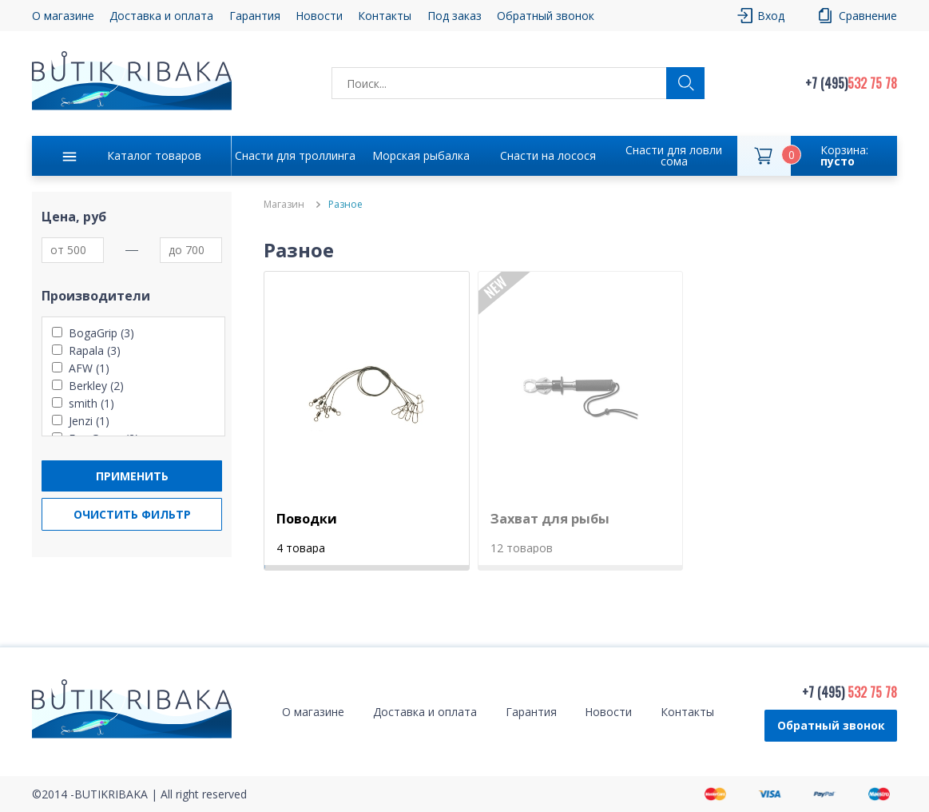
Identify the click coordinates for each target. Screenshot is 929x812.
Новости (319, 15)
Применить (132, 476)
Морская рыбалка (421, 155)
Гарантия (254, 15)
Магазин (284, 204)
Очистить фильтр (132, 514)
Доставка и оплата (161, 15)
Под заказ (454, 15)
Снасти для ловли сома (673, 155)
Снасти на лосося (548, 155)
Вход (770, 15)
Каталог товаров (154, 155)
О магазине (63, 15)
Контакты (384, 15)
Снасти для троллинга (295, 155)
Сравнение (868, 15)
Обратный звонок (545, 15)
